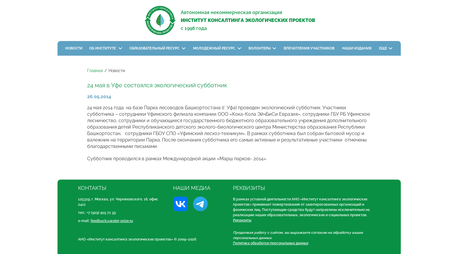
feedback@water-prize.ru (112, 221)
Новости (73, 48)
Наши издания (357, 48)
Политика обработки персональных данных (270, 243)
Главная (95, 70)
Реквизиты (242, 220)
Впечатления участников (309, 48)
